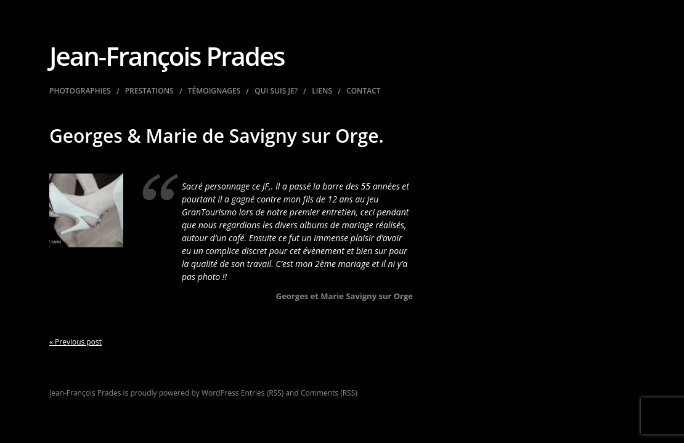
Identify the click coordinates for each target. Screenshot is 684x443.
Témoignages (214, 91)
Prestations (149, 91)
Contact (363, 91)
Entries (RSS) (262, 393)
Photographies (80, 91)
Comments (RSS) (329, 393)
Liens (322, 91)
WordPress (220, 393)
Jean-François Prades (167, 55)
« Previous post (75, 342)
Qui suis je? (276, 91)
